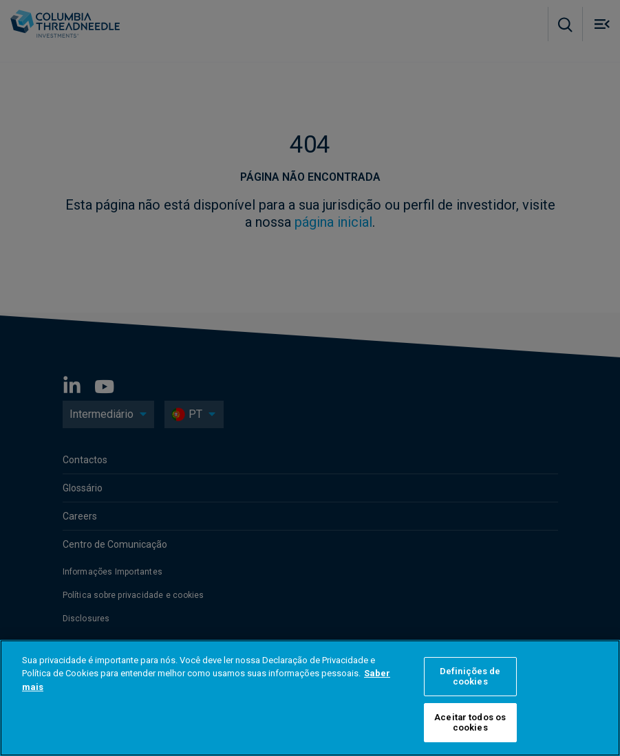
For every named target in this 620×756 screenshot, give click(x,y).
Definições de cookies (470, 676)
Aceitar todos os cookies (470, 722)
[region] (310, 698)
